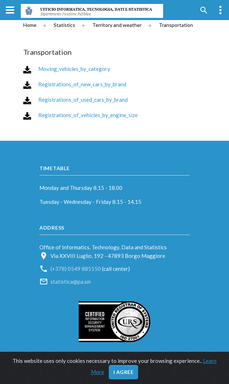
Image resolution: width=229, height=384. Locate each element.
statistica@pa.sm (70, 281)
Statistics (64, 25)
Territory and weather (117, 25)
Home (29, 25)
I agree (123, 372)
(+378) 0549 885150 (76, 268)
